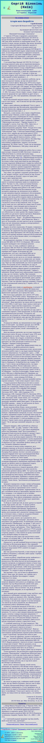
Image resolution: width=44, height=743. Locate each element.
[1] (40, 49)
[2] (21, 157)
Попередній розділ (12, 724)
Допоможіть (22, 729)
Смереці (14, 740)
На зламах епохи (22, 18)
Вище (22, 724)
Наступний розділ (31, 724)
